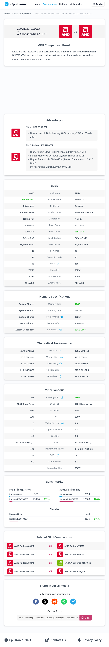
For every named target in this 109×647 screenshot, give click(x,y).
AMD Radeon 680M (36, 126)
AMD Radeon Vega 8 (74, 571)
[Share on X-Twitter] (45, 602)
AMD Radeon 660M (74, 554)
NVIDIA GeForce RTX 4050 (77, 562)
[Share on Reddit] (54, 602)
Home (37, 4)
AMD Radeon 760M (74, 546)
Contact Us (58, 640)
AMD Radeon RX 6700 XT (39, 145)
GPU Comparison (22, 13)
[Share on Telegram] (73, 602)
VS (50, 546)
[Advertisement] (55, 90)
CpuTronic (15, 4)
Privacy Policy (92, 640)
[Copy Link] (85, 617)
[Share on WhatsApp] (64, 602)
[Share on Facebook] (36, 602)
